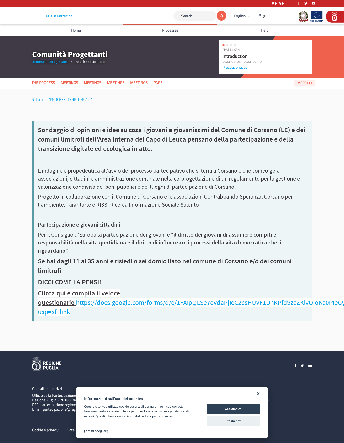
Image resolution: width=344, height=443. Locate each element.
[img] (33, 99)
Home (76, 30)
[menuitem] (243, 15)
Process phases (234, 67)
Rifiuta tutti (234, 421)
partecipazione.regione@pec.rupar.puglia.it (74, 405)
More (304, 82)
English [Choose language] (240, 16)
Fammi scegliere (96, 431)
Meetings (69, 82)
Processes (170, 30)
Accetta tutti (233, 409)
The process (43, 82)
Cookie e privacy (45, 430)
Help (264, 30)
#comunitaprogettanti (50, 61)
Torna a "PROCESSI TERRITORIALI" (62, 99)
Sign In (264, 15)
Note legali (75, 430)
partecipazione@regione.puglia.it (69, 409)
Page (157, 82)
